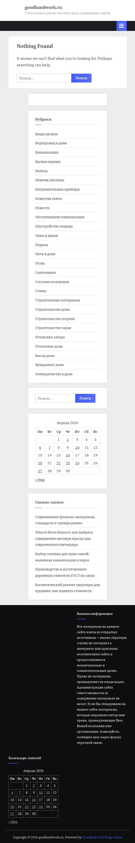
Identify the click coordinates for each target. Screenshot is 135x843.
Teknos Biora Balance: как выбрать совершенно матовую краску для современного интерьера (64, 538)
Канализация (46, 152)
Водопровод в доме (51, 143)
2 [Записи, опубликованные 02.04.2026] (68, 439)
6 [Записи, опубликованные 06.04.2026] (40, 447)
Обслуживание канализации (60, 216)
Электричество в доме (54, 374)
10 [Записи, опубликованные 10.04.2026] (77, 447)
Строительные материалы (57, 300)
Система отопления (52, 281)
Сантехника (45, 272)
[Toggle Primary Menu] (121, 26)
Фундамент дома (49, 364)
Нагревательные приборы (57, 189)
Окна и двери (46, 235)
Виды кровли (46, 134)
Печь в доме (45, 253)
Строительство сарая (53, 327)
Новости (42, 207)
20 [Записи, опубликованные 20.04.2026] (40, 463)
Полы (40, 263)
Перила (41, 244)
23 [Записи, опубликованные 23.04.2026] (68, 463)
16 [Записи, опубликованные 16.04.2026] (68, 455)
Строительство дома (52, 309)
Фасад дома (45, 355)
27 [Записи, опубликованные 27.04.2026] (40, 470)
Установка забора (50, 337)
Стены (40, 290)
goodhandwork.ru (43, 7)
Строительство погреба (55, 318)
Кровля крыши (47, 161)
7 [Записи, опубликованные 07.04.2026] (50, 447)
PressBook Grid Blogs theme (102, 837)
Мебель (41, 170)
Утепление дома (49, 346)
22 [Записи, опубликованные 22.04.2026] (59, 463)
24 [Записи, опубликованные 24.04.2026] (77, 463)
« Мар (40, 479)
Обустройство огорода (54, 226)
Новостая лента (48, 198)
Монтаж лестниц (49, 180)
